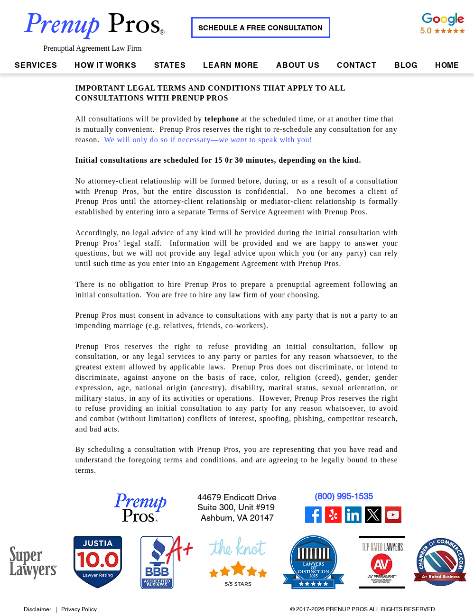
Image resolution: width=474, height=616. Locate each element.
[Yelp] (333, 514)
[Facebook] (313, 514)
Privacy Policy (79, 609)
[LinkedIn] (353, 514)
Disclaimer (38, 609)
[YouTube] (393, 514)
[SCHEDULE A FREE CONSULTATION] (260, 27)
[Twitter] (373, 514)
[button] (170, 65)
